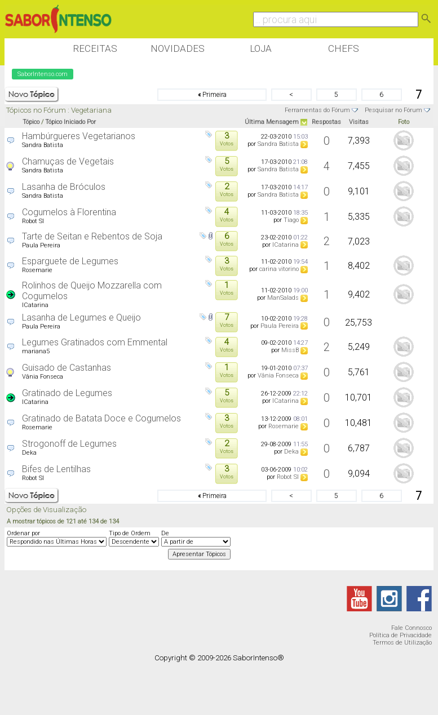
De (165, 533)
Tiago (291, 220)
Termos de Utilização (402, 642)
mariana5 (36, 351)
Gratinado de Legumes (67, 393)
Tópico (31, 122)
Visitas (359, 122)
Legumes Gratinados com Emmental (94, 342)
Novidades (178, 48)
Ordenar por (23, 533)
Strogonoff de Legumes (69, 443)
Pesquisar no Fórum (393, 110)
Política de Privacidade (400, 635)
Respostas (326, 122)
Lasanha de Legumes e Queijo (81, 317)
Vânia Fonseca (42, 376)
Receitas (95, 48)
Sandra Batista (42, 145)
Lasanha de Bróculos (63, 186)
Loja (261, 48)
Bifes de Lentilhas (56, 469)
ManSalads (283, 297)
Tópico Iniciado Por (70, 122)
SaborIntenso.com (42, 74)
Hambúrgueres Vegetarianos (78, 136)
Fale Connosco (411, 628)
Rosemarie (37, 270)
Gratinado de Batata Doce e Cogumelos (101, 418)
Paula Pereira (41, 245)
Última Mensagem (272, 122)
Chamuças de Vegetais (68, 161)
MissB (290, 350)
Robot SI (33, 221)
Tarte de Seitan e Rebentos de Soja (92, 236)
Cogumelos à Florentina (69, 212)
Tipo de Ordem (130, 533)
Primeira (212, 95)
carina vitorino (279, 269)
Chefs (343, 48)
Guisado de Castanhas (66, 367)
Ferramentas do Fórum (317, 110)
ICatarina (285, 244)
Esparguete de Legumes (70, 261)
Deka (29, 452)
